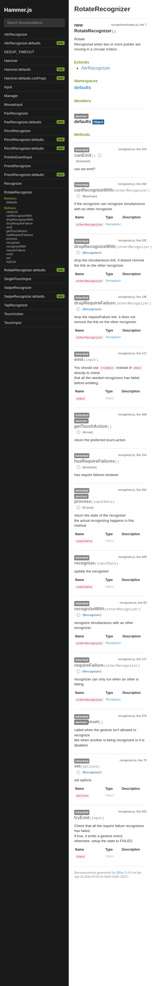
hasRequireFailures (19, 234)
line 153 (141, 455)
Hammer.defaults (17, 69)
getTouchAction (16, 231)
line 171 (141, 353)
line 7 (143, 24)
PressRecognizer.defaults (24, 175)
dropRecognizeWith (19, 219)
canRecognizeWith (19, 215)
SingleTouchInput (17, 279)
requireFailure (15, 250)
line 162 (141, 184)
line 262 (141, 489)
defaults (11, 202)
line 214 (141, 149)
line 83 (142, 602)
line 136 (141, 296)
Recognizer (13, 183)
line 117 (141, 659)
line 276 (141, 715)
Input (8, 87)
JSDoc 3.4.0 (124, 872)
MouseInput (13, 104)
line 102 (141, 240)
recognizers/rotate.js (124, 24)
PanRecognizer (16, 113)
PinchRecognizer (17, 131)
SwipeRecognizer (18, 288)
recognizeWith (16, 246)
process (11, 238)
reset (9, 254)
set (8, 258)
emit (9, 227)
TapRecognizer (15, 305)
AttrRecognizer (15, 34)
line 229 (141, 556)
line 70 (142, 760)
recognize (13, 242)
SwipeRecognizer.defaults (24, 296)
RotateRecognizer (18, 192)
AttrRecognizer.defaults (22, 43)
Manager (11, 96)
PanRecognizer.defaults (22, 122)
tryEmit (11, 261)
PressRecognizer (17, 166)
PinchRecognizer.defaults (24, 140)
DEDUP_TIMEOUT (19, 52)
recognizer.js (126, 149)
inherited (81, 150)
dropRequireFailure (19, 223)
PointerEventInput (18, 157)
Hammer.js (18, 10)
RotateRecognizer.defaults (24, 270)
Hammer (11, 61)
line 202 (141, 811)
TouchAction (13, 314)
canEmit (11, 211)
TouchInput (12, 323)
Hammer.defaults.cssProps (25, 78)
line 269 (141, 414)
